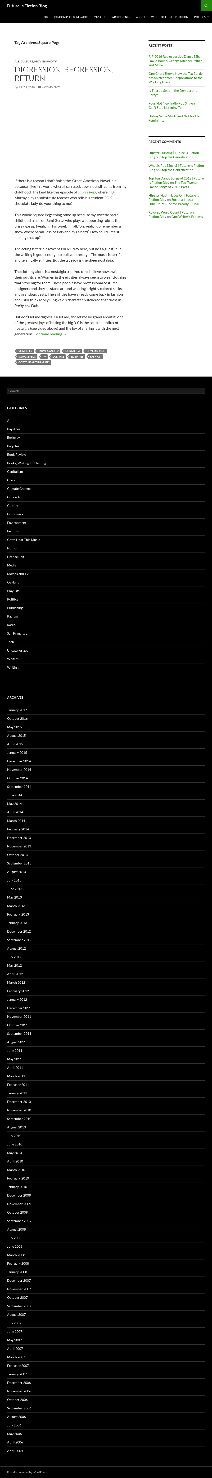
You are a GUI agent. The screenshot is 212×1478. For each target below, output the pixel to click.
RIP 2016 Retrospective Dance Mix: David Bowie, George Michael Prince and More (175, 60)
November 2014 (19, 770)
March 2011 (16, 1076)
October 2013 (17, 855)
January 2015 (17, 752)
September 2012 (19, 940)
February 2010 (18, 1178)
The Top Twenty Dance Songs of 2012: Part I (173, 184)
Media (11, 565)
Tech (10, 642)
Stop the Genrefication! (177, 157)
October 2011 (17, 1025)
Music (98, 16)
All (16, 61)
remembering (96, 350)
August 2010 (16, 1127)
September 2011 (19, 1033)
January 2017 (17, 710)
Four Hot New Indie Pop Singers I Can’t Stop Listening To (173, 105)
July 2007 (14, 1323)
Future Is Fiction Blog (27, 5)
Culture (27, 61)
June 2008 (14, 1246)
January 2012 (17, 999)
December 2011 (19, 1008)
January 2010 (17, 1187)
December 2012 (19, 931)
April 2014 (15, 812)
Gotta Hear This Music (34, 362)
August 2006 (16, 1417)
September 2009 (19, 1221)
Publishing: (15, 608)
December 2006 (19, 1383)
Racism (12, 616)
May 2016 (14, 727)
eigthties (77, 356)
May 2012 (14, 965)
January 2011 (17, 1093)
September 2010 (19, 1119)
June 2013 (14, 889)
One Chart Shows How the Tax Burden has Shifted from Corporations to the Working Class (176, 77)
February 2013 (18, 914)
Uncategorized (17, 650)
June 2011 (14, 1050)
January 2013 (17, 923)
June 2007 (14, 1331)
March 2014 (16, 821)
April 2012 (15, 974)
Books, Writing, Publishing (26, 463)
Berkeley (13, 437)
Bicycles (13, 446)
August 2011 (16, 1042)
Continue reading (50, 334)
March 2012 (16, 982)
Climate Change (19, 489)
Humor (12, 548)
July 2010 (14, 1136)
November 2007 (19, 1289)
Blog (44, 16)
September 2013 (19, 863)
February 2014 (18, 829)
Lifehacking (15, 557)
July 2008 (14, 1238)
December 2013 (19, 838)
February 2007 (18, 1366)
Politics (200, 16)
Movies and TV (45, 61)
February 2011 (18, 1085)
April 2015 (15, 744)
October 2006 (17, 1400)
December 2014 (19, 761)
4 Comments (51, 87)
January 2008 (17, 1272)
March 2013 (16, 906)
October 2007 (17, 1297)
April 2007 (15, 1348)
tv (44, 356)
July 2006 (14, 1425)
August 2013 (16, 872)
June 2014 (14, 795)
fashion (95, 356)
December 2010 (19, 1102)
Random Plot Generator (71, 16)
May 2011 (14, 1059)
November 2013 (19, 846)
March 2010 (16, 1170)
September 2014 (19, 787)
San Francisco (17, 633)
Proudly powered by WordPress (27, 1472)
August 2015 (16, 735)
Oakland (13, 582)
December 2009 (19, 1195)
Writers (12, 659)
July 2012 (14, 957)
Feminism (14, 531)
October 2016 (17, 718)
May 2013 (14, 897)
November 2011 (19, 1016)
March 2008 (16, 1255)
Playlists (13, 591)
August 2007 (16, 1314)
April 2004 (15, 1451)
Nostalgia (72, 350)
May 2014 (14, 804)
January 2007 (17, 1374)
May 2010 (14, 1153)
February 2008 (18, 1263)
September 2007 (19, 1306)
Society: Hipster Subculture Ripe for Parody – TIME (174, 201)
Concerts (14, 497)
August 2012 (16, 948)
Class (11, 480)
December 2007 (19, 1280)
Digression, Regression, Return (63, 74)
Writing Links (121, 16)
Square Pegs (87, 192)
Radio (11, 625)
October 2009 (17, 1212)
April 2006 (15, 1442)
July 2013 (14, 880)
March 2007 (16, 1357)
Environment (16, 523)
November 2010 (19, 1110)
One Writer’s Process (187, 217)
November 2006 (19, 1391)
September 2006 (19, 1408)
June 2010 (14, 1144)
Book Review (16, 454)
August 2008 (16, 1229)
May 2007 (14, 1340)
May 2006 (14, 1434)
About (140, 16)
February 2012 (18, 991)
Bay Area (13, 429)
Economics (15, 514)
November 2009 (19, 1204)
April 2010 (15, 1161)
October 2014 (17, 778)
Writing (12, 667)
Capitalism (15, 471)
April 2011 (15, 1068)
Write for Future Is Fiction (169, 16)
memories (25, 350)
